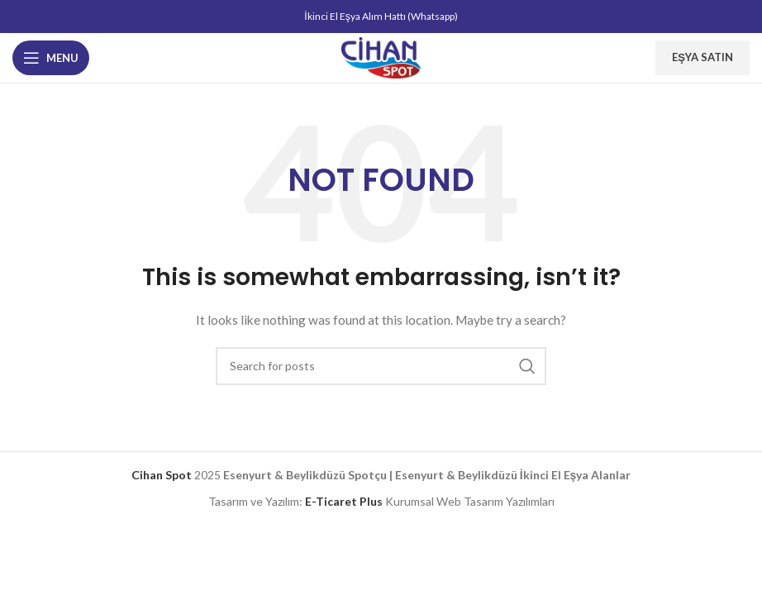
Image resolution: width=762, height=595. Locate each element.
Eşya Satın (702, 57)
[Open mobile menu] (51, 57)
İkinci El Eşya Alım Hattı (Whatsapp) (380, 16)
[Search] (381, 366)
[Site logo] (381, 57)
